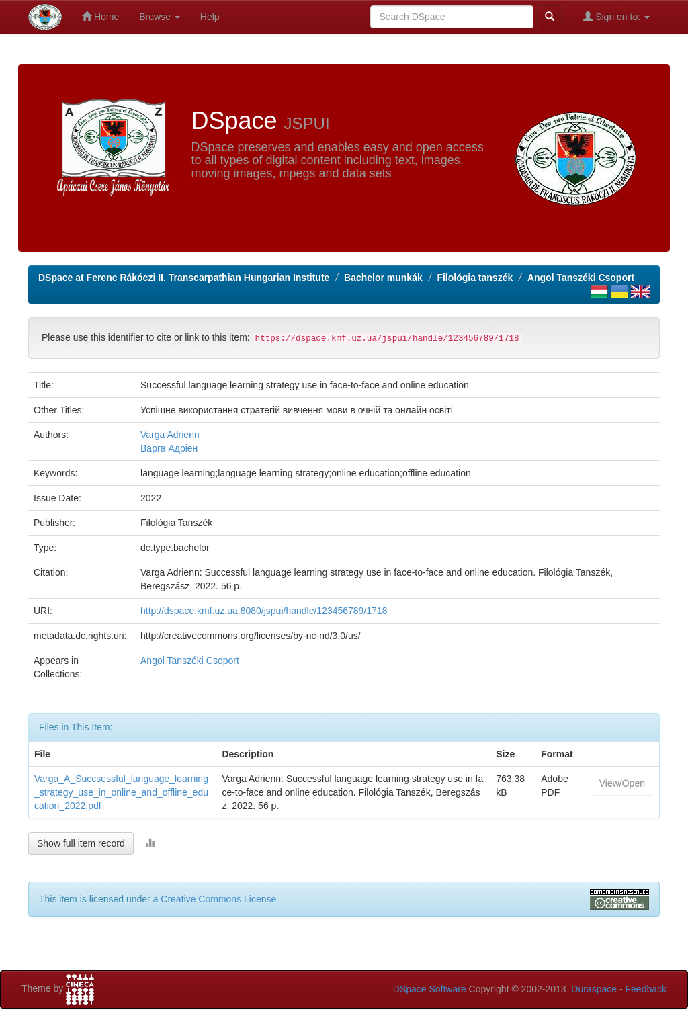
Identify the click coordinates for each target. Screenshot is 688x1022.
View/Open (622, 783)
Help (210, 16)
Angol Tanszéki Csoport (580, 277)
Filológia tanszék (475, 277)
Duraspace (594, 989)
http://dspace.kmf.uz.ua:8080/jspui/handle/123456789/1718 (263, 610)
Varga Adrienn (170, 434)
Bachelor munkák (383, 277)
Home (100, 16)
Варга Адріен (169, 448)
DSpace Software (429, 989)
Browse (159, 16)
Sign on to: (616, 16)
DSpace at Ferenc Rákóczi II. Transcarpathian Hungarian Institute (183, 277)
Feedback (646, 989)
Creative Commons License (218, 899)
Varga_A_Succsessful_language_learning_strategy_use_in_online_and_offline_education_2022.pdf (121, 792)
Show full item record (81, 843)
